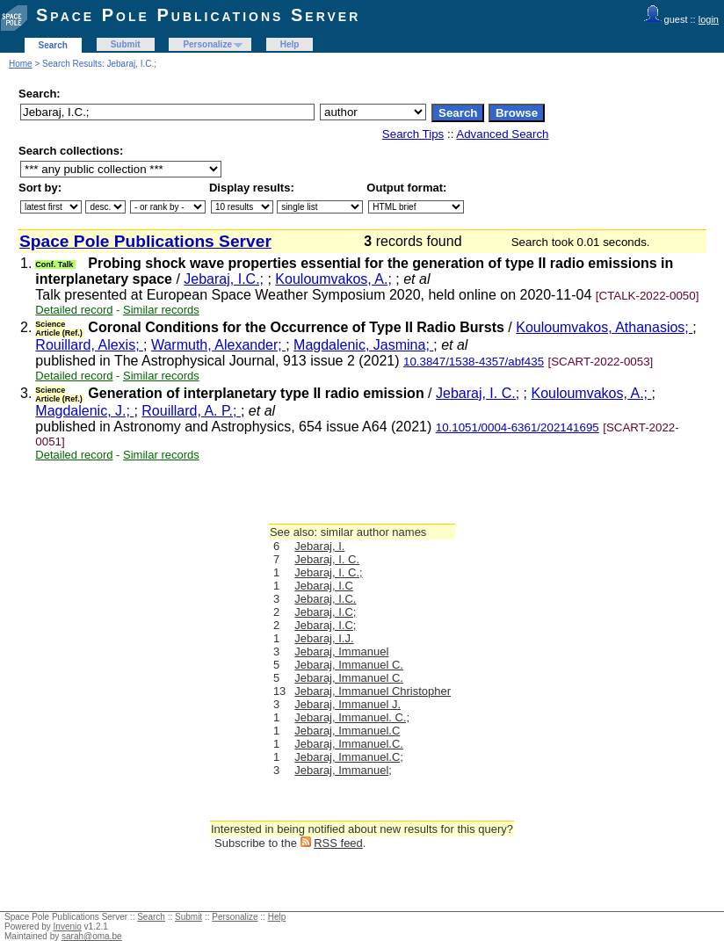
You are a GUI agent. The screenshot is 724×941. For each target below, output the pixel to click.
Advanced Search (502, 134)
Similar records (161, 309)
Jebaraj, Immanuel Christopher (372, 691)
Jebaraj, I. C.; (477, 393)
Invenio (68, 926)
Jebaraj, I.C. (325, 598)
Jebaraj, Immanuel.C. (348, 743)
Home (21, 64)
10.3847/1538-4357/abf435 (473, 361)
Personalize (207, 44)
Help (290, 44)
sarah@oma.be (92, 936)
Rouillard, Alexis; (89, 344)
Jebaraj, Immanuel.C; (348, 757)
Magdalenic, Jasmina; (363, 344)
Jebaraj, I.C (323, 585)
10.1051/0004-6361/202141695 (517, 427)
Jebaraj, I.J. (323, 638)
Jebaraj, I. (319, 546)
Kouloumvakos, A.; (333, 278)
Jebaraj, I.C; (325, 612)
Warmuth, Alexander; (218, 344)
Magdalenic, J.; (84, 410)
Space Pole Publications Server (198, 15)
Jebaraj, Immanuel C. (348, 664)
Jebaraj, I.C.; (224, 278)
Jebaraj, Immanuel (341, 651)
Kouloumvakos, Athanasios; (604, 327)
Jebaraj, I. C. (326, 559)
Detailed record (73, 309)
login (709, 19)
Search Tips (413, 134)
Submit (126, 44)
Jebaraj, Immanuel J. (347, 704)
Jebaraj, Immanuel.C (347, 730)
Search (53, 45)
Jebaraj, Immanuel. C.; (351, 717)
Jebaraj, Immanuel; (343, 770)
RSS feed (338, 843)
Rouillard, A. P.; (191, 410)
